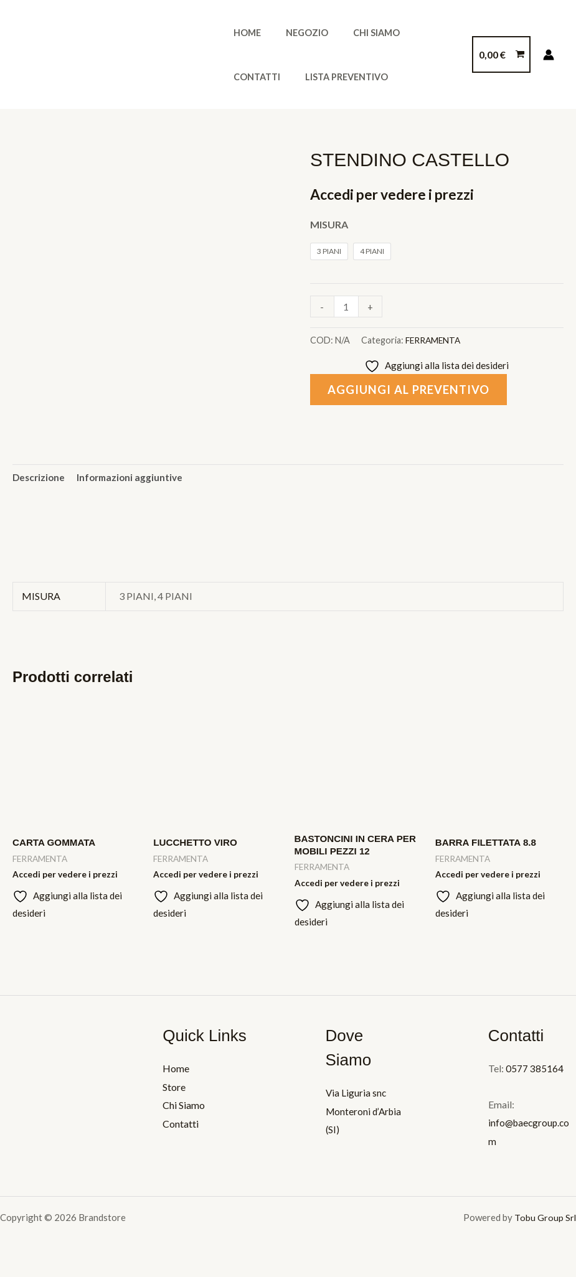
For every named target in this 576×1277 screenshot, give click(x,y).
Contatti (423, 32)
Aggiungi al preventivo (412, 390)
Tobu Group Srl (545, 1222)
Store (174, 1092)
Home (243, 32)
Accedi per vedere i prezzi (397, 194)
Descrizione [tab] (39, 478)
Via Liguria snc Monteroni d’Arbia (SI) (365, 1116)
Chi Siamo (359, 32)
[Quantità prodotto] (347, 306)
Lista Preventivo (271, 77)
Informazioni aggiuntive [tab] (134, 478)
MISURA (329, 224)
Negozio (296, 32)
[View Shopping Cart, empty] (501, 54)
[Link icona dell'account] (548, 54)
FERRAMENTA (434, 340)
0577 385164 (535, 1074)
